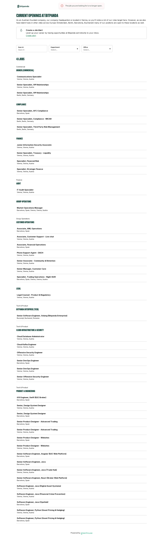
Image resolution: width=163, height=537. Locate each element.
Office (85, 47)
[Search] (31, 50)
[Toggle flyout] (77, 49)
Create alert (31, 35)
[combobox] (83, 50)
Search (21, 47)
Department (55, 47)
